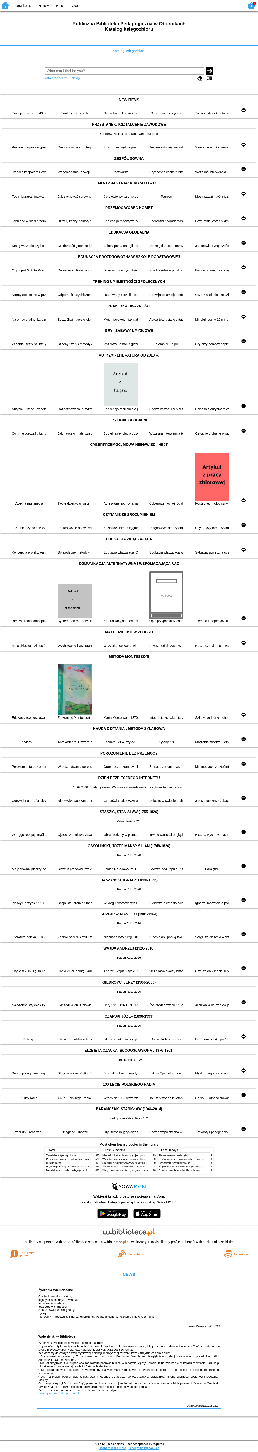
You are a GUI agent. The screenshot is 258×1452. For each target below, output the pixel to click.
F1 (225, 5)
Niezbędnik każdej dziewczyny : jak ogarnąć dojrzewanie (131, 1155)
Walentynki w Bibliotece (56, 1336)
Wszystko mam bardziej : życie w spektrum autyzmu (128, 1159)
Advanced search (56, 78)
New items (23, 5)
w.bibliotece (115, 1242)
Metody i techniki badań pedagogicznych (67, 1170)
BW (189, 5)
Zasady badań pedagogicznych (62, 1155)
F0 (217, 5)
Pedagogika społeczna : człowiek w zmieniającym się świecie (77, 1159)
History (44, 5)
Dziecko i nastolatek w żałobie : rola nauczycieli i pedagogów (189, 1170)
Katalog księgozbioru (129, 51)
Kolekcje (75, 78)
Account (76, 5)
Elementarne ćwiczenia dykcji (174, 1155)
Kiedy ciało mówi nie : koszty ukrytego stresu (125, 1170)
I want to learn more (112, 1448)
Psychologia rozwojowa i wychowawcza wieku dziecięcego (76, 1166)
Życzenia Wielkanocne (55, 1290)
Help (59, 5)
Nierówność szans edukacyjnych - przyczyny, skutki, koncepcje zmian (194, 1159)
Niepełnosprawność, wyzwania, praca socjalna (182, 1166)
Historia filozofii (54, 1163)
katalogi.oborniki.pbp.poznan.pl (58, 1393)
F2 (236, 5)
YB (197, 5)
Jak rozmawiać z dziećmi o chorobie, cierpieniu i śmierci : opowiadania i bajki (141, 1166)
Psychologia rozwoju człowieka (174, 1163)
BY (207, 5)
